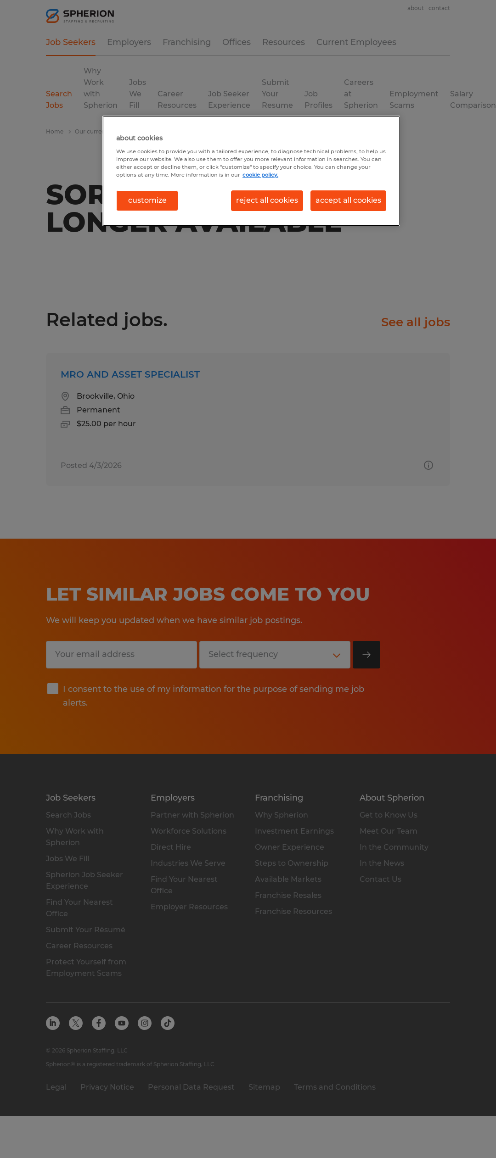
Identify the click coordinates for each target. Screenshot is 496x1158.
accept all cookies (348, 200)
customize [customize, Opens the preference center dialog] (147, 200)
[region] (251, 171)
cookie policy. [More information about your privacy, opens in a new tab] (260, 175)
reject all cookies (267, 200)
